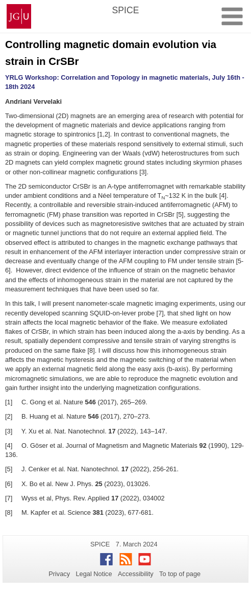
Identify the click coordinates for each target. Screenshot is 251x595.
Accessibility (136, 574)
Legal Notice (94, 574)
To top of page (179, 574)
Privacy (59, 574)
